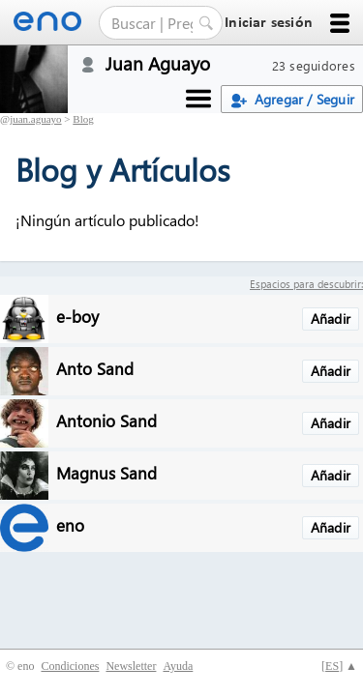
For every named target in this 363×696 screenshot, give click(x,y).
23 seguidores (313, 65)
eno (70, 524)
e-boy (77, 315)
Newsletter (131, 666)
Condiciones (70, 666)
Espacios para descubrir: (306, 283)
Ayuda (178, 666)
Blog (83, 119)
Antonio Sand (106, 420)
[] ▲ (339, 666)
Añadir (330, 318)
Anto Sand (95, 368)
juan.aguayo (35, 119)
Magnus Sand (106, 472)
